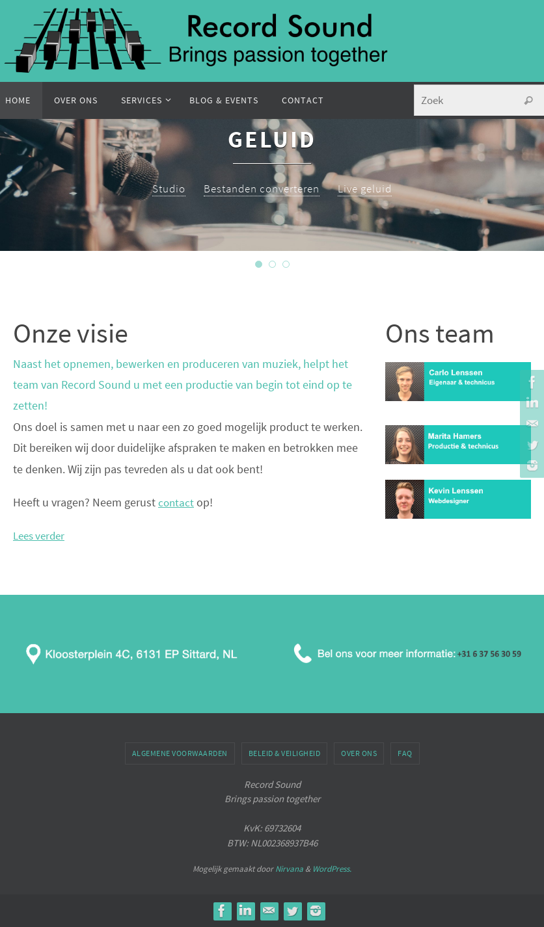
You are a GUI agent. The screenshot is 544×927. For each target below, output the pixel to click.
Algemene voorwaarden (180, 753)
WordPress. (331, 868)
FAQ (405, 753)
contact (176, 502)
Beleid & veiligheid (285, 753)
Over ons (359, 753)
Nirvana (289, 868)
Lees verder (41, 535)
